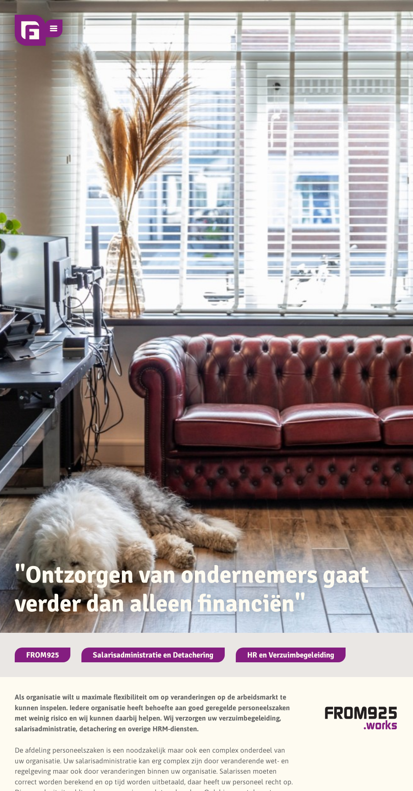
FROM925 (42, 655)
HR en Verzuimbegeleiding (290, 655)
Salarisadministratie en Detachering (153, 655)
